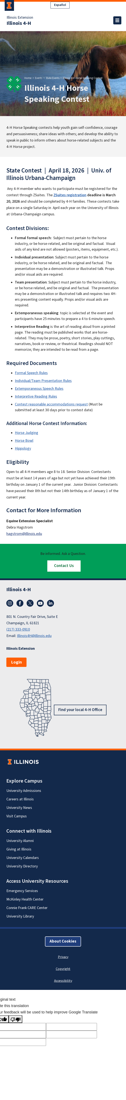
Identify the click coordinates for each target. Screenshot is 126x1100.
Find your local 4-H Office (80, 710)
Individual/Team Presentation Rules (43, 380)
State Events (52, 78)
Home (27, 78)
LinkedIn (50, 603)
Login (16, 662)
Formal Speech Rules (31, 373)
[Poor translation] (15, 1019)
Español (60, 5)
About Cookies (63, 941)
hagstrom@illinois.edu (24, 533)
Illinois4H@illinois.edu (34, 635)
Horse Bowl (24, 440)
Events (38, 78)
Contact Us (64, 566)
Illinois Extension (20, 17)
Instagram (9, 603)
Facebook (20, 603)
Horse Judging (26, 432)
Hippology (23, 448)
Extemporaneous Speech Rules (39, 388)
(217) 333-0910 (18, 629)
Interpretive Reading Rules (36, 396)
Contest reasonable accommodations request (51, 404)
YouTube (40, 603)
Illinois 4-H (19, 23)
